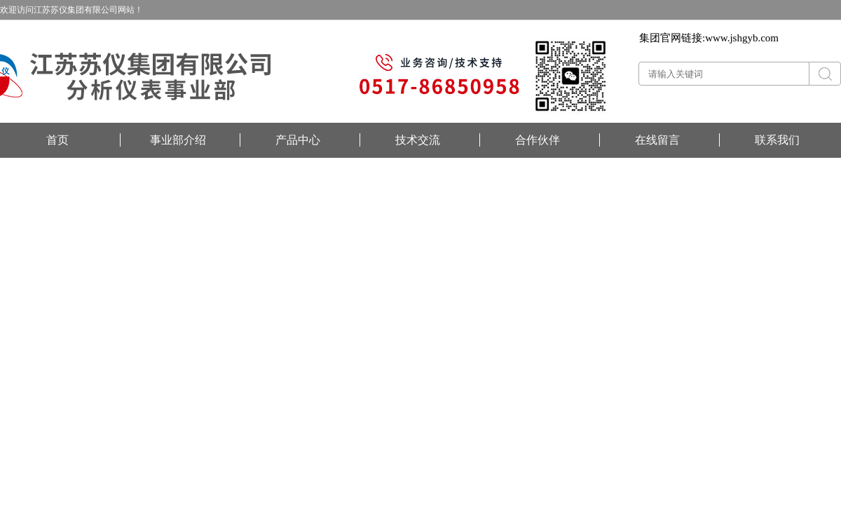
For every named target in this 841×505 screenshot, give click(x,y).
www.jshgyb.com (742, 37)
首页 (57, 140)
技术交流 (417, 140)
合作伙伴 (537, 140)
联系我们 (777, 140)
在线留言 (657, 140)
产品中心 (297, 140)
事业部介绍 (178, 140)
